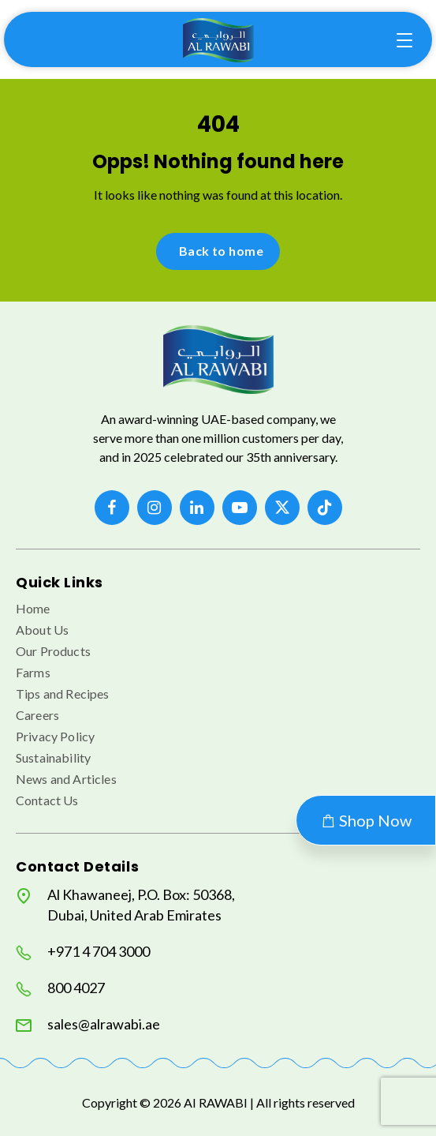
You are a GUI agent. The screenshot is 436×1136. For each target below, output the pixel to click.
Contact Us (47, 800)
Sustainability (53, 757)
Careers (37, 714)
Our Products (53, 650)
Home (33, 608)
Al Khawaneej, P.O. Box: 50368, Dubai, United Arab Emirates (125, 905)
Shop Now (366, 820)
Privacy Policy (55, 736)
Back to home (221, 250)
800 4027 (60, 988)
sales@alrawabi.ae (88, 1024)
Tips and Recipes (63, 693)
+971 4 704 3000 (83, 952)
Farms (33, 672)
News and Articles (66, 778)
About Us (42, 629)
